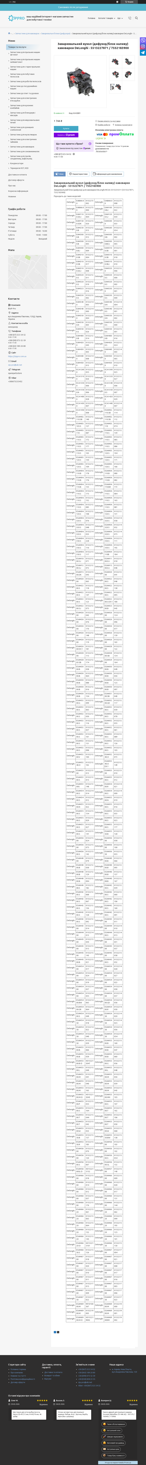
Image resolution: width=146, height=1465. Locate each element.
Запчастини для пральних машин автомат (25, 53)
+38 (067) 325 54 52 (86, 1369)
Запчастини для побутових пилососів (22, 75)
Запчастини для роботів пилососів (25, 81)
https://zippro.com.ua (17, 356)
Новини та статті (18, 1376)
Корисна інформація (18, 191)
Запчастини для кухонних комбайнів (21, 106)
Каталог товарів (105, 18)
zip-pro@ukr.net (15, 365)
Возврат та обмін (52, 1375)
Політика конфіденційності (23, 1379)
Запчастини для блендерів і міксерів (22, 114)
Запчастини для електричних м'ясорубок (23, 99)
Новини (12, 196)
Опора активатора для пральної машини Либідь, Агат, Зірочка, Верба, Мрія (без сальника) (73, 1414)
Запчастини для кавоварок (27, 33)
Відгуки (47, 1379)
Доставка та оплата (53, 1372)
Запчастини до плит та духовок (24, 93)
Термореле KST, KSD (19, 168)
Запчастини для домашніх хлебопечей (22, 128)
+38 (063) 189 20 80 (86, 1372)
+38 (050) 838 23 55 (86, 1379)
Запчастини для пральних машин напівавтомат (25, 60)
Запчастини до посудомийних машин (23, 87)
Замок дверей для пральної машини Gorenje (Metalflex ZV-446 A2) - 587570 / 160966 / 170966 (119, 1414)
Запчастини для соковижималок (24, 151)
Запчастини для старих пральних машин (25, 68)
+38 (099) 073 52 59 (86, 1376)
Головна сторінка (18, 1369)
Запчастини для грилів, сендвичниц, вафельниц (21, 157)
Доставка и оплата (17, 174)
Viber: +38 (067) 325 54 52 (89, 1386)
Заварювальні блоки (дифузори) (55, 33)
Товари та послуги (17, 47)
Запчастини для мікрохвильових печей (25, 121)
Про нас (12, 185)
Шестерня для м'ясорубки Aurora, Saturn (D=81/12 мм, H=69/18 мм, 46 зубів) (27, 1414)
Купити (66, 128)
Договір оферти (16, 180)
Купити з (66, 135)
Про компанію (17, 1372)
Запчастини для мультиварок (23, 135)
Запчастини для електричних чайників (23, 140)
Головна (91, 18)
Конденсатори (16, 163)
